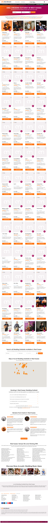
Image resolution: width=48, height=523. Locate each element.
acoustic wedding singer (25, 17)
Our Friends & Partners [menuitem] (38, 497)
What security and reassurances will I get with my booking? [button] (24, 399)
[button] (17, 374)
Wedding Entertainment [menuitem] (26, 494)
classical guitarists (39, 16)
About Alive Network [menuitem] (37, 494)
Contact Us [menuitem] (2, 494)
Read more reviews (24, 438)
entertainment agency (17, 18)
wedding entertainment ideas (37, 18)
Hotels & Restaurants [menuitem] (25, 499)
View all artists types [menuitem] (14, 498)
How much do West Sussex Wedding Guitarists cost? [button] (24, 394)
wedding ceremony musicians (28, 18)
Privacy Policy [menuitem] (3, 498)
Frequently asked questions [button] (24, 403)
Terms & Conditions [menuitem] (3, 497)
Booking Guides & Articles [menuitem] (38, 495)
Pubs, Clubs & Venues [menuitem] (26, 498)
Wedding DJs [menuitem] (13, 497)
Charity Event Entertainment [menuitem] (26, 497)
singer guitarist (19, 17)
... (3, 64)
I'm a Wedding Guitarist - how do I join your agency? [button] (24, 401)
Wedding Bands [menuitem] (14, 495)
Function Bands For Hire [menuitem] (15, 494)
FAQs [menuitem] (2, 495)
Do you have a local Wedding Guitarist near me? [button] (24, 396)
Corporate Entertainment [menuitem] (26, 495)
